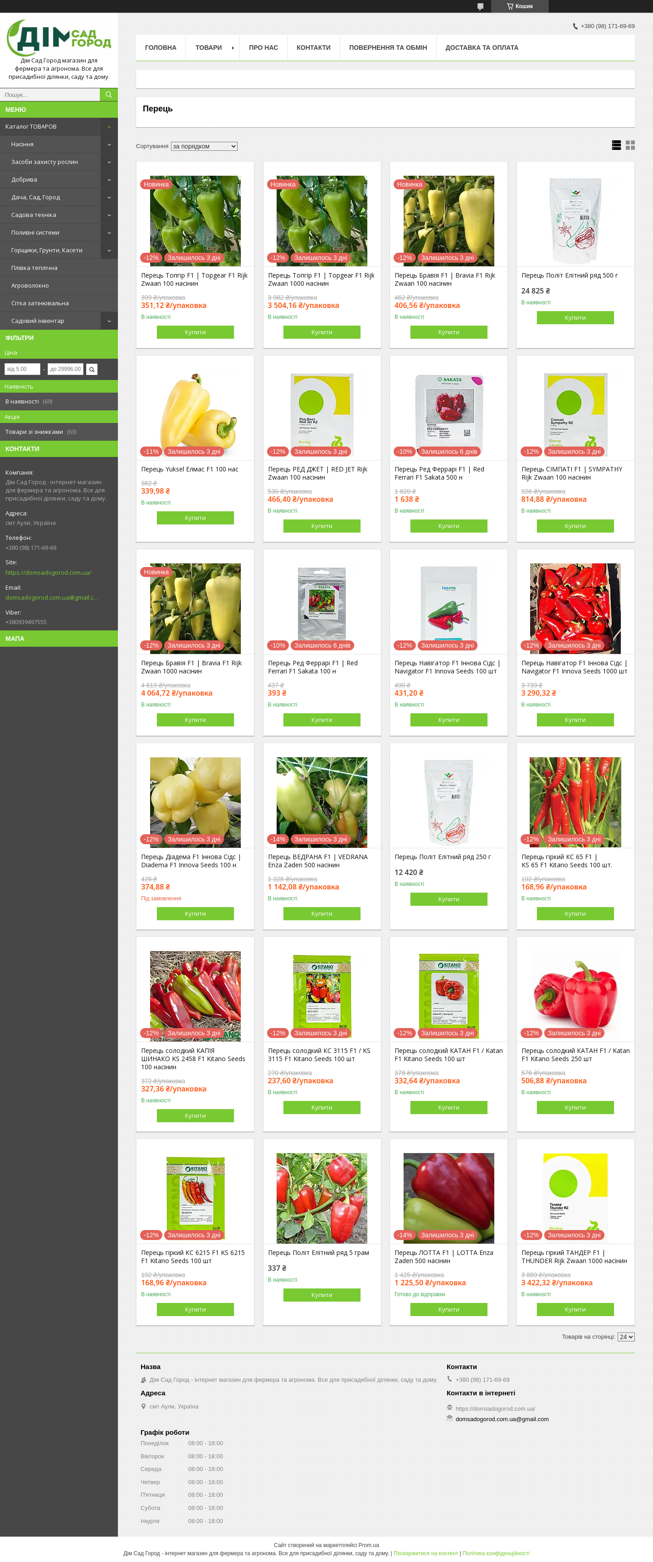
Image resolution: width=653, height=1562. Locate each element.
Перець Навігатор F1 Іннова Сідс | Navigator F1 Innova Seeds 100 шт (448, 667)
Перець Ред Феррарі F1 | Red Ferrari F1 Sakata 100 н (313, 667)
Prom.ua (369, 1545)
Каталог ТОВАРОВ (31, 126)
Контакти (314, 47)
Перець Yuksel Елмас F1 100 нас (190, 469)
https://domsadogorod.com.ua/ (48, 572)
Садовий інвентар (37, 321)
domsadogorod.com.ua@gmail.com (51, 597)
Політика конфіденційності (496, 1553)
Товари (208, 47)
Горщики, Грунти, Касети (47, 250)
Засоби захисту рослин (44, 162)
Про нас (263, 47)
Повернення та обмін (388, 47)
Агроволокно (30, 285)
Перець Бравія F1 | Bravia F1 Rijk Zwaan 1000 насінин (191, 667)
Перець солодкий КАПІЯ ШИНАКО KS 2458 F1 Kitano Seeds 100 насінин (193, 1059)
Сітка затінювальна (40, 303)
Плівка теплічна (34, 268)
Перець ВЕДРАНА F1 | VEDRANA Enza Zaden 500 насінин (318, 861)
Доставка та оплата (482, 47)
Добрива (24, 179)
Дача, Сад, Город (35, 197)
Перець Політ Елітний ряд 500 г (569, 275)
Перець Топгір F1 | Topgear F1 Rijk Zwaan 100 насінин (194, 279)
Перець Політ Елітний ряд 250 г (443, 857)
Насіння (22, 144)
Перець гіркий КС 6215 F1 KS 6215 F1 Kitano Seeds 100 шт (193, 1257)
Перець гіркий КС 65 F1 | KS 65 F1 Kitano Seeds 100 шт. (566, 861)
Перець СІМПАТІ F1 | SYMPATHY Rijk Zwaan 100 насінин (571, 473)
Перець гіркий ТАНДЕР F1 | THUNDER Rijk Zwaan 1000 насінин (574, 1257)
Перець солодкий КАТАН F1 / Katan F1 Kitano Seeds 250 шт (575, 1055)
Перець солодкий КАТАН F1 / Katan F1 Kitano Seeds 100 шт (449, 1055)
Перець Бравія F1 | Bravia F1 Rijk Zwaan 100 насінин (445, 279)
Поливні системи (35, 232)
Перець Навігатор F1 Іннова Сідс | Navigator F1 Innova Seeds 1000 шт (574, 667)
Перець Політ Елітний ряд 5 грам (318, 1253)
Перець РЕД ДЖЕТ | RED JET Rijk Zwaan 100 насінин (317, 473)
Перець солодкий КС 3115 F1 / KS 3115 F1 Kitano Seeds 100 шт (319, 1055)
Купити (195, 332)
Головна (160, 47)
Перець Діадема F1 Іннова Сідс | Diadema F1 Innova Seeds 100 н (191, 861)
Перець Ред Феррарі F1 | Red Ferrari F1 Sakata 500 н (439, 473)
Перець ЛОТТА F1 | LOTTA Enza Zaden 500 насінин (444, 1257)
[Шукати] (109, 94)
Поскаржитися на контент (426, 1553)
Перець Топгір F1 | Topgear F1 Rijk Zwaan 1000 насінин (321, 279)
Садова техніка (33, 215)
